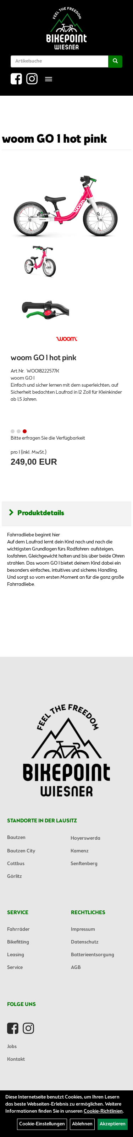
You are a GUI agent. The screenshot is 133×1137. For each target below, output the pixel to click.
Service (15, 967)
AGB (76, 967)
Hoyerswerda (85, 838)
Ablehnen (82, 1124)
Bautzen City (21, 851)
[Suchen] (115, 61)
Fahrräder (18, 929)
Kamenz (80, 851)
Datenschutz (85, 942)
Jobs (12, 1046)
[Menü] (48, 79)
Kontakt (16, 1059)
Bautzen (16, 837)
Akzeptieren (113, 1124)
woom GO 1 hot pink (54, 139)
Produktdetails (36, 513)
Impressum (83, 929)
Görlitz (14, 876)
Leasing (15, 955)
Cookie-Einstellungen (42, 1124)
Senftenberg (84, 864)
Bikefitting (18, 942)
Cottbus (15, 864)
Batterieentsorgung (92, 955)
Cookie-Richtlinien (103, 1111)
